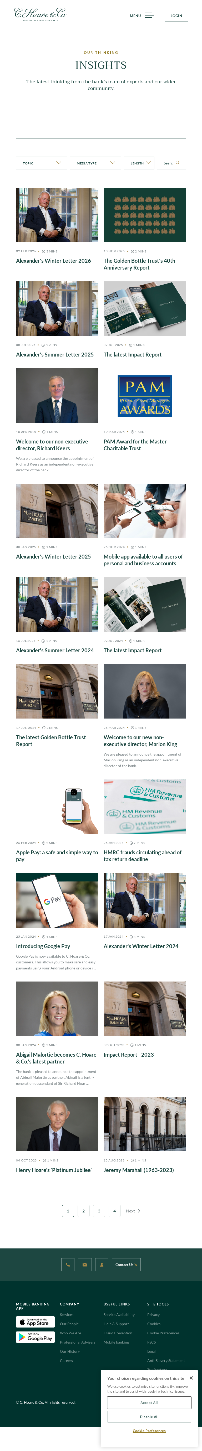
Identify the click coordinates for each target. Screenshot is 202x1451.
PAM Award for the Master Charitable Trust (135, 444)
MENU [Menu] (140, 16)
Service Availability (119, 1314)
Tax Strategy (157, 1369)
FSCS (151, 1342)
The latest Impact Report (133, 354)
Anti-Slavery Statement (166, 1360)
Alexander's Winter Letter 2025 (53, 556)
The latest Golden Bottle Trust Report (51, 740)
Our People (69, 1323)
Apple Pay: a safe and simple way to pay (57, 855)
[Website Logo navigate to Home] (40, 14)
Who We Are (70, 1333)
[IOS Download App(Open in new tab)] (35, 1321)
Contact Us (126, 1264)
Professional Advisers (77, 1342)
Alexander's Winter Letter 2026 (53, 260)
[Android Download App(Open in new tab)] (35, 1336)
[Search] (177, 163)
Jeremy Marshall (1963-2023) (139, 1170)
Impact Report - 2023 (129, 1054)
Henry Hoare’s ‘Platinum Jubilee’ (54, 1170)
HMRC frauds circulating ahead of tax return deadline (142, 855)
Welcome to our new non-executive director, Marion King (140, 740)
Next (133, 1210)
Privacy (153, 1314)
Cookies (153, 1323)
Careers (66, 1360)
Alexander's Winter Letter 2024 (141, 946)
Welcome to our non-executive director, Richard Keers (52, 444)
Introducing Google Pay (43, 946)
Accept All (149, 1403)
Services (66, 1314)
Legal (151, 1351)
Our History (70, 1351)
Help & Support (116, 1323)
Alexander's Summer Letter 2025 (55, 354)
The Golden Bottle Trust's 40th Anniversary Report (139, 264)
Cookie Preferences (163, 1333)
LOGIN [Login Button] (176, 16)
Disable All (149, 1417)
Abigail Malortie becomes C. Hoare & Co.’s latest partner (56, 1058)
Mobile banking (116, 1342)
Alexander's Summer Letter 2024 (55, 650)
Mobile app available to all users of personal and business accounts (143, 559)
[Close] (191, 1378)
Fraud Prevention (118, 1333)
